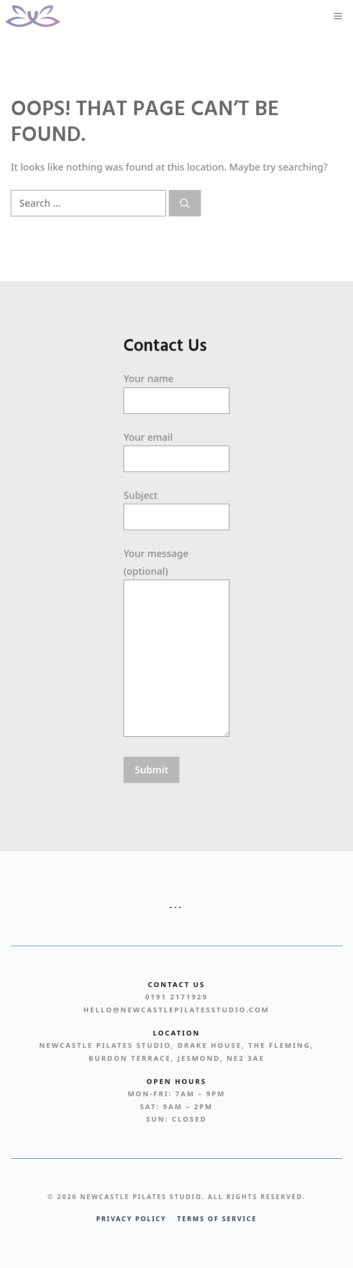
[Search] (185, 203)
